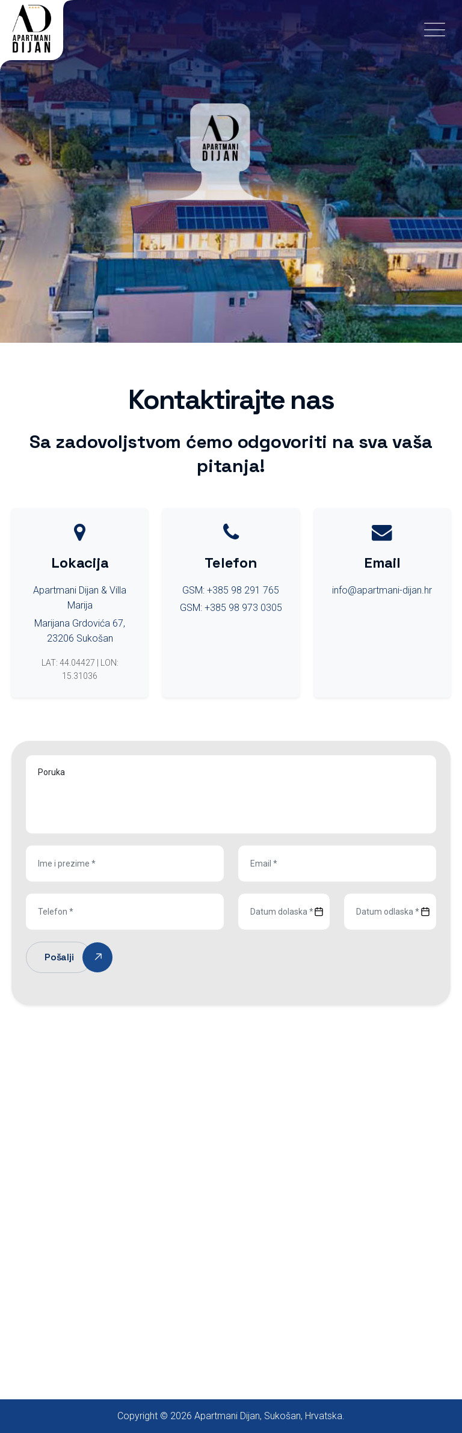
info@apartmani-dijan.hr (382, 590)
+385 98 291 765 (243, 590)
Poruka (231, 794)
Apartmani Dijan (227, 1416)
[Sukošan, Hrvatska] (231, 1185)
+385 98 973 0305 (243, 607)
